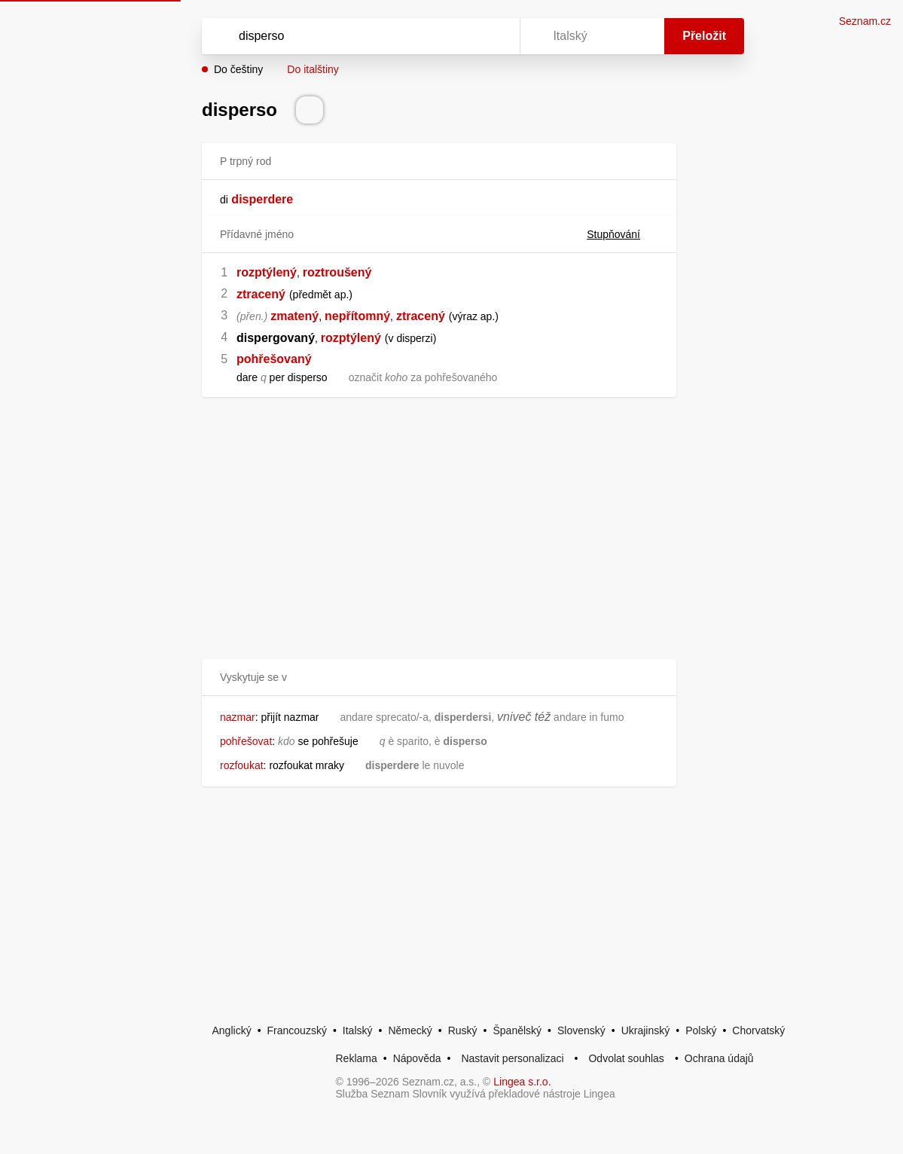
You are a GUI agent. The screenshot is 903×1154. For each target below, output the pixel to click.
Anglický (232, 1030)
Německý (410, 1030)
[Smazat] (460, 36)
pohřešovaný (274, 359)
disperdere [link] (262, 199)
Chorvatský (758, 1030)
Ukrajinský (645, 1030)
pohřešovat (246, 741)
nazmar (237, 717)
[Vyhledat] (341, 36)
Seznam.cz (865, 21)
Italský (358, 1030)
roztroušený (337, 272)
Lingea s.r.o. (522, 1082)
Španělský (517, 1030)
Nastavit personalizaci (512, 1058)
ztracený (260, 294)
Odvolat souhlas (626, 1058)
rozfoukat (242, 765)
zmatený (294, 316)
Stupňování (622, 234)
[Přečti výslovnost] (309, 110)
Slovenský (581, 1030)
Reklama (356, 1058)
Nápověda (417, 1058)
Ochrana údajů (719, 1058)
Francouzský (297, 1030)
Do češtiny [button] (238, 69)
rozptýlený (266, 272)
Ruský (462, 1030)
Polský (700, 1030)
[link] (229, 199)
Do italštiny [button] (312, 69)
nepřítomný (357, 316)
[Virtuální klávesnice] (494, 36)
